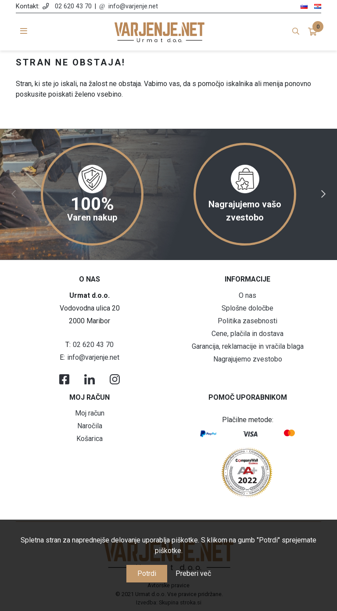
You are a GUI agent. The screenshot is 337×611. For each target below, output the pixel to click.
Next (323, 194)
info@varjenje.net (133, 6)
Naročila (89, 426)
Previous (13, 194)
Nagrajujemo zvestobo (247, 359)
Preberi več (193, 573)
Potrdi (146, 573)
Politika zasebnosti (247, 321)
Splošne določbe (247, 308)
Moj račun (89, 413)
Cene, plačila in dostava (247, 333)
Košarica (89, 438)
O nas (247, 295)
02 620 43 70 (73, 6)
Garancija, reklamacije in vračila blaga (248, 346)
